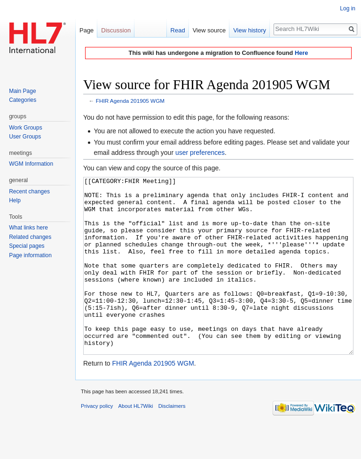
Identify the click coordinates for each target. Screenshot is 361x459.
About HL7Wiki (135, 441)
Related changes (30, 237)
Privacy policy (97, 441)
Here (301, 52)
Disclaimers (172, 441)
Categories (22, 100)
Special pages (26, 246)
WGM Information (31, 164)
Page (86, 30)
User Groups (25, 136)
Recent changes (29, 191)
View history (249, 30)
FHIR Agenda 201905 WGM (130, 101)
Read (178, 30)
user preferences (200, 152)
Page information (30, 255)
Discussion (116, 30)
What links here (28, 227)
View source (209, 30)
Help (15, 200)
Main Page (22, 91)
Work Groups (25, 127)
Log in (347, 8)
